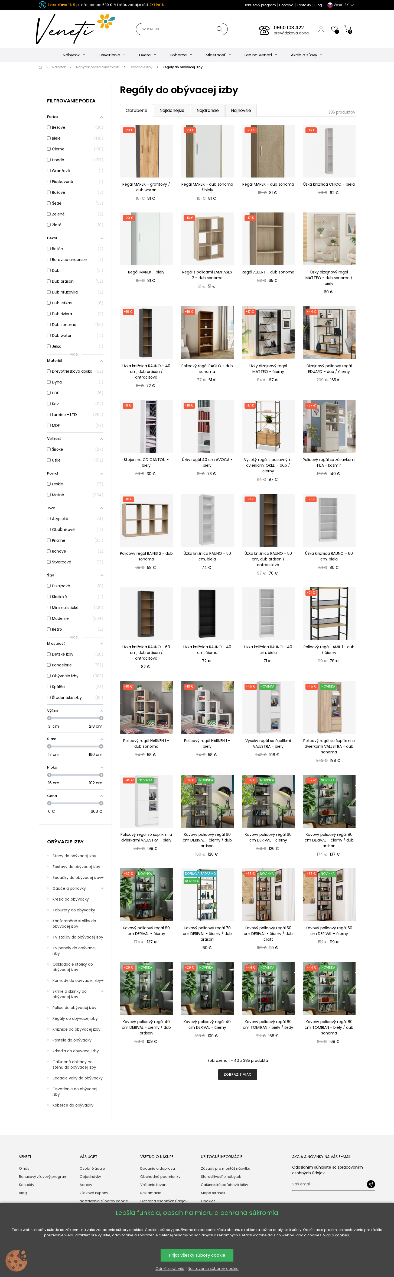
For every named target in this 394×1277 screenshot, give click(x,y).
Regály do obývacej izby (75, 1018)
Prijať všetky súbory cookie (197, 1255)
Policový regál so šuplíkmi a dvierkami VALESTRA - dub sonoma (329, 746)
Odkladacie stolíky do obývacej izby (73, 967)
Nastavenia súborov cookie (104, 1201)
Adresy (86, 1184)
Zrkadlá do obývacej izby (76, 1051)
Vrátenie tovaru (154, 1184)
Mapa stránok (213, 1192)
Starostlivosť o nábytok (221, 1176)
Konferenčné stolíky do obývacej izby (74, 923)
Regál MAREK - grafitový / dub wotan (146, 187)
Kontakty (304, 5)
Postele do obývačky (72, 1040)
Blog (318, 5)
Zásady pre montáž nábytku (225, 1168)
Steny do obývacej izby (74, 856)
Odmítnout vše (169, 1268)
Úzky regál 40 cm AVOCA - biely (207, 462)
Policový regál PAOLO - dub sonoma (207, 368)
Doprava (286, 5)
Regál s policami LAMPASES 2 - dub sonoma (207, 274)
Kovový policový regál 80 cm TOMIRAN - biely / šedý (268, 1024)
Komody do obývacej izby (77, 980)
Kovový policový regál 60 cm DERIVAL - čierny (268, 837)
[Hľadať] (181, 29)
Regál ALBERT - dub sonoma (268, 272)
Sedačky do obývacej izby (77, 877)
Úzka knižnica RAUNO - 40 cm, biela (268, 649)
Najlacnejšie (171, 110)
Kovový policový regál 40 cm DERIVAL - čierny (207, 1024)
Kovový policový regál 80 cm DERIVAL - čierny (146, 930)
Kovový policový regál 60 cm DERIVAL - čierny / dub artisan (207, 840)
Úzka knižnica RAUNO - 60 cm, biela (329, 556)
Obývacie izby (65, 841)
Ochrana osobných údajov (163, 1201)
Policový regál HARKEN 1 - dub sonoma (146, 743)
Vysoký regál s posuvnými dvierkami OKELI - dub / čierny (268, 465)
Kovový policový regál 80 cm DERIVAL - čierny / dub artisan (329, 840)
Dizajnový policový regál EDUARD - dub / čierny (329, 368)
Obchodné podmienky (160, 1176)
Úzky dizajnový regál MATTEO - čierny (268, 368)
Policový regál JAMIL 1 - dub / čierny (329, 649)
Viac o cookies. (336, 1235)
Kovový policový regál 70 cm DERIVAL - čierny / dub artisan (207, 933)
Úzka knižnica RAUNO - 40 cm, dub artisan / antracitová (146, 371)
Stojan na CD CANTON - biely (146, 462)
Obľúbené (136, 110)
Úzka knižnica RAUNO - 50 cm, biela (207, 556)
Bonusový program (260, 5)
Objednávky (90, 1176)
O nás (24, 1168)
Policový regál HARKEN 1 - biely (207, 743)
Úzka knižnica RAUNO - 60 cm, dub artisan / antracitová (146, 652)
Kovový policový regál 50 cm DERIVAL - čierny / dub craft (268, 933)
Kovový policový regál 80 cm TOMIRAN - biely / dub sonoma (329, 1027)
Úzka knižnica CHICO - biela (329, 184)
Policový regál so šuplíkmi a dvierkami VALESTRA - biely (146, 837)
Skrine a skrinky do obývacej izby (70, 994)
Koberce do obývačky (73, 1105)
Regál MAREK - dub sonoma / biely (207, 187)
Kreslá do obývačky (71, 899)
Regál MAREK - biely (146, 272)
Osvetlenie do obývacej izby (75, 1091)
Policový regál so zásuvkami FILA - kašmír (329, 462)
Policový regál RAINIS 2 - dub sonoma (146, 556)
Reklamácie (150, 1192)
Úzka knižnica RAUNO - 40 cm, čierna (207, 649)
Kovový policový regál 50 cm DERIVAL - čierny (329, 930)
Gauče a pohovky (69, 888)
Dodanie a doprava (157, 1168)
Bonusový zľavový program (43, 1176)
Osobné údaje (92, 1168)
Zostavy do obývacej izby (76, 866)
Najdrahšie (208, 110)
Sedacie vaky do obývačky (78, 1078)
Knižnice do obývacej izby (76, 1029)
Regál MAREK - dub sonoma (268, 184)
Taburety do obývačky (74, 910)
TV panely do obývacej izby (74, 950)
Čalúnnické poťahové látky (224, 1184)
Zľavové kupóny (94, 1192)
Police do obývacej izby (74, 1007)
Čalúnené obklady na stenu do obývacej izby (74, 1064)
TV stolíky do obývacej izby (78, 937)
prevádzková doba (291, 33)
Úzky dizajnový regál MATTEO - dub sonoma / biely (329, 277)
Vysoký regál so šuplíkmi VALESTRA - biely (268, 743)
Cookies (208, 1201)
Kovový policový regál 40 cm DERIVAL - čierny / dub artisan (146, 1027)
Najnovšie (241, 110)
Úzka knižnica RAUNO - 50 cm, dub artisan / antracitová (268, 559)
